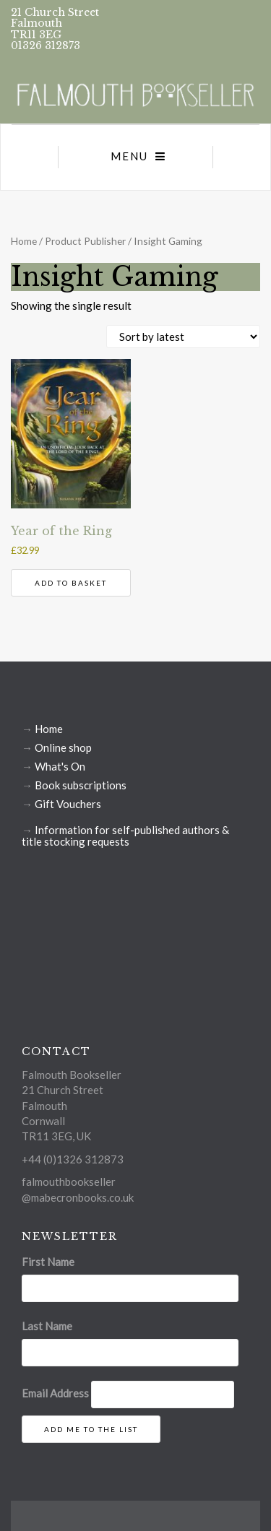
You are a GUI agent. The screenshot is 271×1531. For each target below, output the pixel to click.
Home (24, 241)
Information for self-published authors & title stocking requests (125, 835)
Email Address (55, 1393)
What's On (60, 766)
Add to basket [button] (71, 582)
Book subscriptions (80, 784)
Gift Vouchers (68, 803)
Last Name (47, 1325)
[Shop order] (183, 336)
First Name (48, 1261)
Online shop (63, 747)
